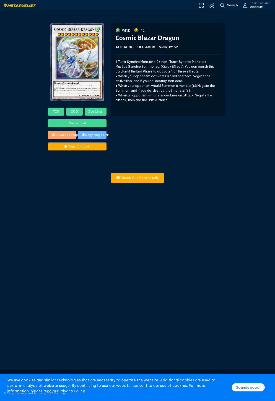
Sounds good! (248, 387)
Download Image (64, 135)
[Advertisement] (137, 301)
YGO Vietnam (56, 393)
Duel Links (95, 111)
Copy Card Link (77, 146)
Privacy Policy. (73, 391)
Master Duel (77, 123)
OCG (74, 111)
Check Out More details (137, 178)
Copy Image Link (94, 135)
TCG (56, 111)
